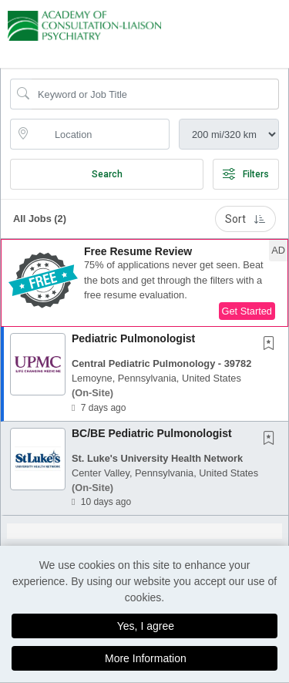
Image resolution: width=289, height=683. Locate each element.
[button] (284, 30)
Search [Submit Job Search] (107, 174)
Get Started (247, 311)
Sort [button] (245, 219)
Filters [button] (246, 174)
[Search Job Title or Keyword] (155, 94)
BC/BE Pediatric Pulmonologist (152, 433)
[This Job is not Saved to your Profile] (272, 344)
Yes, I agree (145, 626)
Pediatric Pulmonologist (133, 338)
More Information (146, 658)
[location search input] (101, 134)
